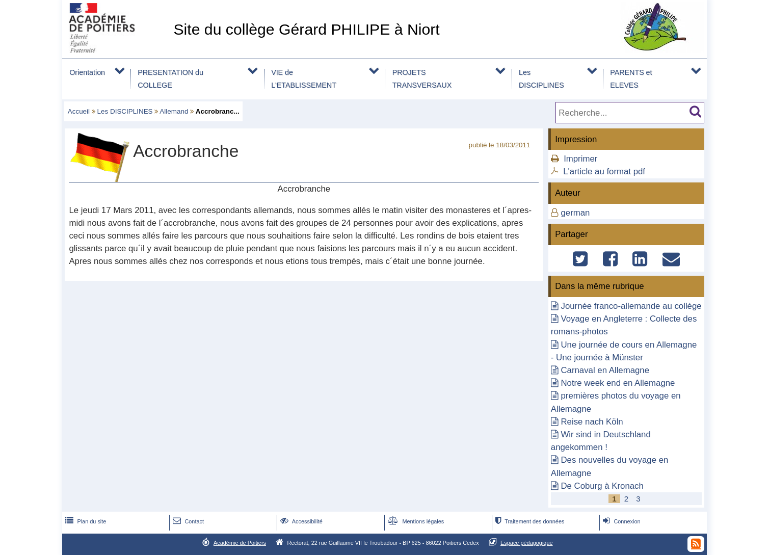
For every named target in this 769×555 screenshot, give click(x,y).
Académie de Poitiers (240, 543)
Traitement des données (528, 521)
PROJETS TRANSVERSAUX (422, 78)
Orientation (87, 72)
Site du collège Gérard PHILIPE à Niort (306, 29)
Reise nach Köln (592, 422)
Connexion (620, 521)
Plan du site (84, 521)
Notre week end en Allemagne (618, 383)
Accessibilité (300, 521)
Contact (187, 521)
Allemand (174, 111)
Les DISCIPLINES (541, 78)
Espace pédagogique (526, 543)
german (575, 213)
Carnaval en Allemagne (605, 370)
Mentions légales (415, 521)
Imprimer (580, 159)
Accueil (79, 111)
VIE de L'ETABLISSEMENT (303, 78)
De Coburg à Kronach (602, 486)
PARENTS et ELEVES (631, 78)
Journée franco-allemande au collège (631, 306)
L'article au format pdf (604, 171)
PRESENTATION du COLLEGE (170, 78)
